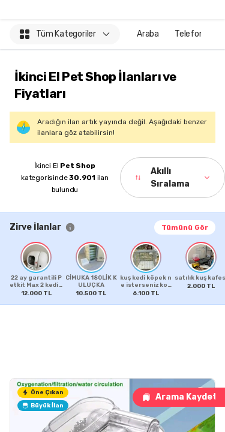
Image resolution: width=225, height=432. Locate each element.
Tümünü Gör (184, 227)
